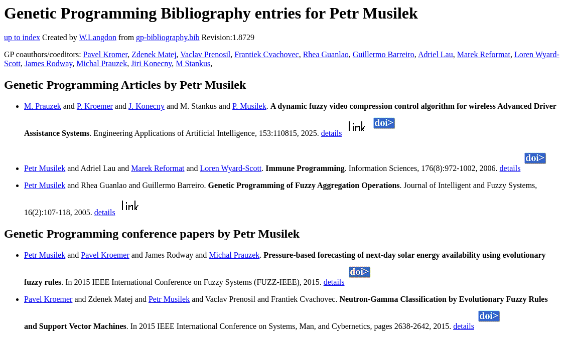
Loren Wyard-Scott (231, 168)
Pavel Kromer (105, 54)
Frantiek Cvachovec (266, 54)
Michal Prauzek (101, 63)
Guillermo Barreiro (383, 54)
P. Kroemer (95, 106)
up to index (22, 37)
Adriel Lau (435, 54)
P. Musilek (249, 106)
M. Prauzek (42, 106)
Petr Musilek (44, 168)
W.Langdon (97, 37)
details (331, 133)
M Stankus (193, 63)
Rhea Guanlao (326, 54)
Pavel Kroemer (105, 255)
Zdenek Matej (153, 54)
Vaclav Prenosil (205, 54)
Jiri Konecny (151, 63)
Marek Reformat (483, 54)
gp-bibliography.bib (168, 37)
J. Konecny (146, 106)
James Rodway (48, 63)
